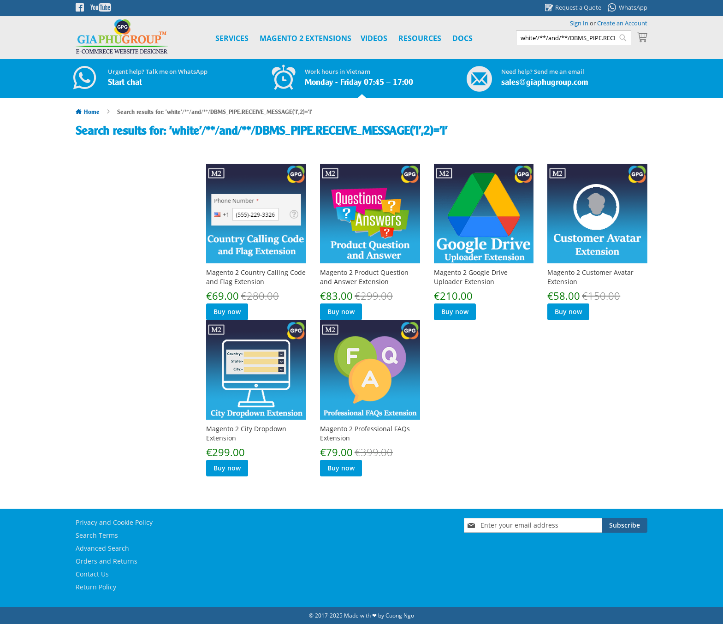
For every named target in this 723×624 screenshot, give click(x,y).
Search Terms (97, 535)
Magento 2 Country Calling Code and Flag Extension (256, 277)
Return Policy (96, 586)
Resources (419, 38)
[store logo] (122, 36)
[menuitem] (305, 38)
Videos (374, 38)
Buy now (227, 311)
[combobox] (573, 37)
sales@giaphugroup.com (544, 82)
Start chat (125, 82)
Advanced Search (102, 548)
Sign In (579, 23)
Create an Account (622, 23)
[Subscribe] (624, 525)
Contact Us (92, 574)
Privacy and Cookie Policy (114, 522)
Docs (462, 38)
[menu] (334, 38)
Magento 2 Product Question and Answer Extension (364, 277)
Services (232, 38)
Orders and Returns (106, 561)
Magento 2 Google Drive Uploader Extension (471, 277)
